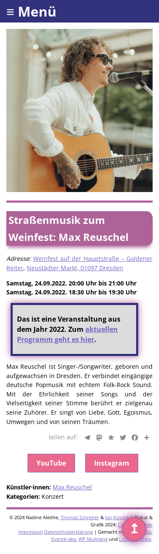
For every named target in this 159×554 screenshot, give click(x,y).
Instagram (111, 463)
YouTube (51, 463)
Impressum (30, 532)
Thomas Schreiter (80, 517)
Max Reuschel (72, 487)
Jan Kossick (117, 517)
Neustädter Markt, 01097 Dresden (75, 268)
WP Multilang (93, 539)
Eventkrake (63, 539)
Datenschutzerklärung (68, 532)
